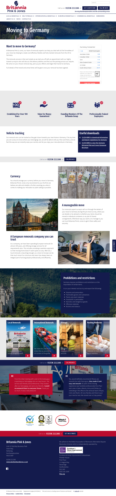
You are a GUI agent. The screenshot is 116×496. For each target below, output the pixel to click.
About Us (10, 19)
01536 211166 (72, 8)
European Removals (66, 16)
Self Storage (27, 16)
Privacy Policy (10, 493)
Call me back (70, 159)
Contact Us (26, 19)
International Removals (45, 16)
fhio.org (62, 474)
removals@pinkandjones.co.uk (17, 462)
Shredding (100, 16)
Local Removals (12, 16)
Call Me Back (103, 8)
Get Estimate (114, 245)
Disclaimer (27, 493)
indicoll (77, 491)
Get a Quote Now (89, 8)
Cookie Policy (19, 493)
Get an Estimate (70, 434)
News (18, 19)
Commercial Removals (86, 16)
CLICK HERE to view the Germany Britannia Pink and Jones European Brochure (94, 145)
